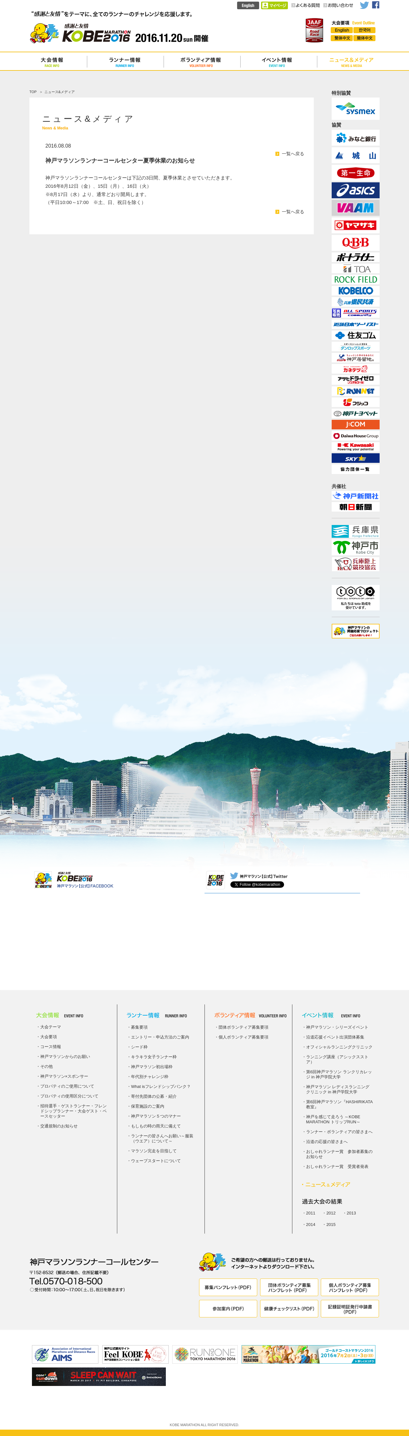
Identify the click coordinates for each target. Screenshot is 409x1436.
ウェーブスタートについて (156, 1160)
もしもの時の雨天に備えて (156, 1126)
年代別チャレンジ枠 (149, 1076)
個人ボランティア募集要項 (243, 1037)
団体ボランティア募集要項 (243, 1027)
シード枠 (139, 1047)
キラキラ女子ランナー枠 (154, 1056)
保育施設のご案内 (147, 1106)
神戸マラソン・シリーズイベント (337, 1027)
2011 (310, 1213)
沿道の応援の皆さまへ (327, 1141)
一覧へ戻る (293, 153)
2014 (310, 1224)
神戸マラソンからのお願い (65, 1056)
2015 (331, 1224)
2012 (331, 1213)
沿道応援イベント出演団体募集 (335, 1037)
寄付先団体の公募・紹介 (154, 1096)
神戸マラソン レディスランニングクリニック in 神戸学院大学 (338, 1089)
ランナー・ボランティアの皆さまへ (339, 1131)
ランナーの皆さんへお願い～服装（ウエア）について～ (162, 1138)
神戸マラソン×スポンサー (64, 1076)
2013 (351, 1213)
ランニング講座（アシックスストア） (337, 1059)
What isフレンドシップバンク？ (160, 1086)
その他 (46, 1066)
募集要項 (139, 1027)
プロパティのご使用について (67, 1086)
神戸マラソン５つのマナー (156, 1116)
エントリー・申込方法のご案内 (160, 1037)
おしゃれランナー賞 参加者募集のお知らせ (339, 1154)
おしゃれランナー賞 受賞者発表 (337, 1166)
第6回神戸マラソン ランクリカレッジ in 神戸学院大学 (339, 1074)
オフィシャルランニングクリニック (339, 1047)
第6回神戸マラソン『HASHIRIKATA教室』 (339, 1104)
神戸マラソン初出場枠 (152, 1066)
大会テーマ (50, 1026)
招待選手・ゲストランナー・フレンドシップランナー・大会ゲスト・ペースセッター (73, 1111)
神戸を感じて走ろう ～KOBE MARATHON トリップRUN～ (333, 1119)
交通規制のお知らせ (59, 1126)
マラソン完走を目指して (154, 1150)
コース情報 (50, 1046)
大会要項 (48, 1036)
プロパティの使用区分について (69, 1096)
